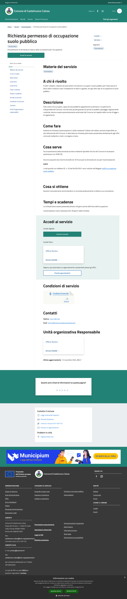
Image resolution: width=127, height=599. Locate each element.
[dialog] (63, 587)
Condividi (98, 36)
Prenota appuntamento (62, 273)
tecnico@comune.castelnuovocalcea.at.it (62, 323)
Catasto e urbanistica (42, 498)
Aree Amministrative (12, 495)
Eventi (95, 512)
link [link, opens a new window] (83, 587)
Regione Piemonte (11, 2)
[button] (63, 596)
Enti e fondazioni (10, 502)
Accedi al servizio (26, 55)
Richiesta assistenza (42, 540)
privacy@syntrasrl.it (17, 550)
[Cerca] (119, 11)
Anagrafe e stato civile (42, 491)
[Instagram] (102, 11)
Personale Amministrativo (14, 509)
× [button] (125, 577)
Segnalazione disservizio (43, 530)
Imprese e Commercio (42, 495)
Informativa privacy (70, 530)
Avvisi (95, 498)
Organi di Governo (11, 491)
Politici (7, 506)
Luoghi (95, 508)
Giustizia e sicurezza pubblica (74, 491)
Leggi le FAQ (39, 535)
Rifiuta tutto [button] (71, 591)
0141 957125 (55, 319)
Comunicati (97, 495)
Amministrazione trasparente (74, 523)
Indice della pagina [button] (15, 63)
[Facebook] (97, 11)
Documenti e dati (11, 513)
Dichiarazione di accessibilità (73, 537)
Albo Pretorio (68, 527)
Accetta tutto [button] (56, 591)
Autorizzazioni (26, 27)
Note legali (67, 534)
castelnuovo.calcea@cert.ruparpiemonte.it (20, 538)
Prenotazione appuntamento (44, 524)
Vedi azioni (98, 40)
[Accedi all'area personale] (114, 3)
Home (10, 27)
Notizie (95, 491)
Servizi (16, 27)
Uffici (7, 498)
